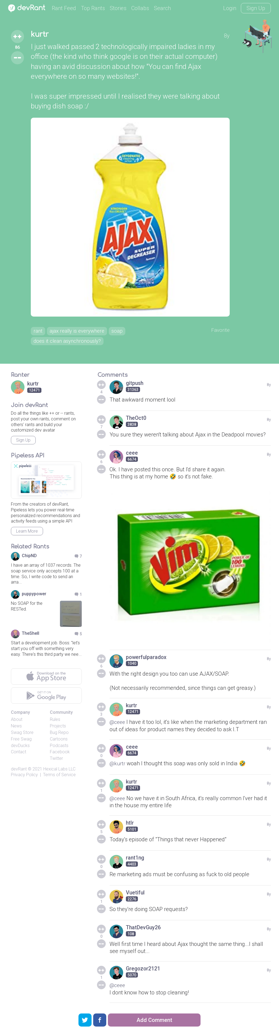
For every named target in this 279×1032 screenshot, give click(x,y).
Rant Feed (64, 8)
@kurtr (118, 764)
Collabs (140, 8)
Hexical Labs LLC (59, 770)
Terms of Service (59, 776)
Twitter (56, 760)
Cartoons (59, 740)
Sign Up (256, 8)
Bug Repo (59, 734)
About (16, 721)
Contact (18, 753)
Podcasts (59, 746)
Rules (55, 721)
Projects (58, 727)
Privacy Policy (24, 776)
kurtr (40, 35)
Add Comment (154, 1020)
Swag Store (22, 734)
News (16, 727)
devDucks (20, 746)
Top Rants (93, 8)
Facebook (60, 753)
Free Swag (21, 740)
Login (229, 8)
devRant (19, 770)
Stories (118, 8)
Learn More (27, 532)
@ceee (118, 723)
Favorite (220, 331)
